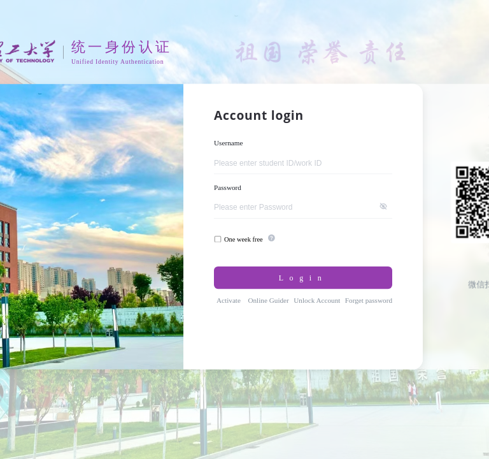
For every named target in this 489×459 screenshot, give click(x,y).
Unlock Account (317, 300)
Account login (259, 115)
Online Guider (268, 300)
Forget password (368, 300)
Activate (228, 300)
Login (303, 277)
